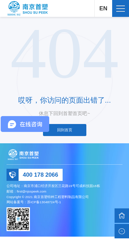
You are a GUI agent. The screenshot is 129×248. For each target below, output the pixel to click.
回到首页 (64, 130)
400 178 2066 (40, 175)
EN (103, 8)
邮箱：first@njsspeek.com (26, 191)
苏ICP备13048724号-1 (44, 202)
